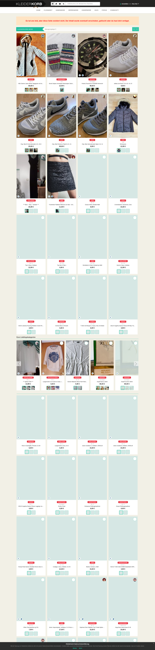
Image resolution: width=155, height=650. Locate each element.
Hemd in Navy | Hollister (28, 229)
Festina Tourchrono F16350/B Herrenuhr (77, 74)
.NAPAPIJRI (102, 542)
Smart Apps (100, 630)
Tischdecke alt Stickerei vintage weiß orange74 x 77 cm (53, 598)
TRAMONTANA (77, 542)
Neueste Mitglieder (54, 628)
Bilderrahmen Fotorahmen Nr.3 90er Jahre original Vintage (127, 598)
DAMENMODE (60, 10)
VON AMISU (102, 122)
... (80, 611)
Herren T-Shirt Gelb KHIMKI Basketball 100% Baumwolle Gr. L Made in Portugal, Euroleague (53, 443)
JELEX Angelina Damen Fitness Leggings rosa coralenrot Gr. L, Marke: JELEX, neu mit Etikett (127, 340)
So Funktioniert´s (101, 628)
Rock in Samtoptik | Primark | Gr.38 (28, 340)
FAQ (98, 626)
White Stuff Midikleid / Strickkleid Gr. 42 (127, 546)
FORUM (104, 10)
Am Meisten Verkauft (54, 626)
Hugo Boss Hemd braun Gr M (28, 494)
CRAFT (53, 490)
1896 (85, 611)
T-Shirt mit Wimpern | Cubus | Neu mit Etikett (102, 229)
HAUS (96, 10)
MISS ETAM (53, 542)
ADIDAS (102, 70)
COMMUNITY (114, 10)
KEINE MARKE (53, 593)
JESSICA (102, 281)
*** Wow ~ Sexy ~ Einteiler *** (102, 126)
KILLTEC (77, 439)
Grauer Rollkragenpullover (77, 391)
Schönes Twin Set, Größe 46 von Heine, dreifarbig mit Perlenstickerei (102, 494)
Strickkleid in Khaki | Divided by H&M (127, 177)
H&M (77, 122)
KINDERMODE (86, 10)
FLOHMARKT (48, 10)
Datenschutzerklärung (87, 628)
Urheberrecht (84, 630)
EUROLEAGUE (53, 439)
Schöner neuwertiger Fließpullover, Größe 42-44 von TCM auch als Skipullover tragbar (77, 494)
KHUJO (28, 70)
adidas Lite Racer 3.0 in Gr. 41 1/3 (102, 74)
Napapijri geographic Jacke (102, 546)
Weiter (75, 648)
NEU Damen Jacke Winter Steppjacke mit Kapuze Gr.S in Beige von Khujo (28, 74)
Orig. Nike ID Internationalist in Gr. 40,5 (127, 74)
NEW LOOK (53, 336)
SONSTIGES (28, 387)
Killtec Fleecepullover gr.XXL (77, 443)
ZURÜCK (62, 611)
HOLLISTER (77, 173)
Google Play (120, 626)
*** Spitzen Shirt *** (53, 285)
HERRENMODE (73, 10)
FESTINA (77, 70)
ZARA (52, 173)
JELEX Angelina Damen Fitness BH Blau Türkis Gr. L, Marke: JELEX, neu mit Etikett (127, 229)
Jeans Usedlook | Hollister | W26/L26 (102, 340)
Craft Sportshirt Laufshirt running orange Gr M (53, 494)
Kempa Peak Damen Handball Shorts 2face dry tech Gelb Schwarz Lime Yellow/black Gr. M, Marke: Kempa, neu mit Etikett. (102, 391)
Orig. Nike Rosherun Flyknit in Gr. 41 (28, 126)
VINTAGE (77, 593)
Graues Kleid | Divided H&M (28, 177)
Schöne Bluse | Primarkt (77, 229)
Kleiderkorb (30, 629)
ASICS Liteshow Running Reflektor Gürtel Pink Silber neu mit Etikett (53, 229)
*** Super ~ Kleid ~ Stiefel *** (28, 285)
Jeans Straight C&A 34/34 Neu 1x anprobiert (28, 546)
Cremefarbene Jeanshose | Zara (52, 177)
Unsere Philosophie (70, 628)
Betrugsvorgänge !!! (50, 29)
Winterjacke (77, 126)
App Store (133, 626)
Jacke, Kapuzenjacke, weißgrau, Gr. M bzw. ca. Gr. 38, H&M (102, 443)
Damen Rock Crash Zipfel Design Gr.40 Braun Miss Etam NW (53, 546)
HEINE (102, 490)
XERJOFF (126, 281)
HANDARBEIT (53, 70)
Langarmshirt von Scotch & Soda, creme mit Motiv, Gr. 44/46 (77, 285)
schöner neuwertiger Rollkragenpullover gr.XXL (28, 598)
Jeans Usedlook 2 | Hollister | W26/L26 (77, 340)
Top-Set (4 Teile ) (102, 177)
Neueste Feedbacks (54, 630)
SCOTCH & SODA (77, 281)
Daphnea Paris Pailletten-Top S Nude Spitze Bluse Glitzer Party (127, 443)
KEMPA (102, 387)
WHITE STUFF (127, 542)
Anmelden (125, 4)
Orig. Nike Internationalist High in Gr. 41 (53, 126)
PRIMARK (77, 225)
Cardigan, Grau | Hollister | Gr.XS (127, 391)
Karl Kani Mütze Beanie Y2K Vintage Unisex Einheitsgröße (127, 494)
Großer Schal (28, 391)
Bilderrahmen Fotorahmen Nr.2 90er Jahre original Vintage (102, 598)
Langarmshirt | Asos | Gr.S (53, 340)
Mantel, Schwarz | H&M (28, 443)
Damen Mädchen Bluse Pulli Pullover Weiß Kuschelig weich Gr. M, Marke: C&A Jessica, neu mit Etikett (102, 285)
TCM (77, 490)
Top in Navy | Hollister (77, 177)
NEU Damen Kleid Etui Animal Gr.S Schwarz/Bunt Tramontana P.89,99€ (77, 546)
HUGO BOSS (28, 490)
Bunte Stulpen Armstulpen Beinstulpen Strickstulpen (53, 74)
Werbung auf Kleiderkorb (71, 630)
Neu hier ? (135, 4)
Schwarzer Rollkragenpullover (53, 391)
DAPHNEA (127, 439)
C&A (28, 542)
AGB (82, 626)
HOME (38, 10)
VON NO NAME (28, 281)
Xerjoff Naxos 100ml (126, 285)
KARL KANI (127, 490)
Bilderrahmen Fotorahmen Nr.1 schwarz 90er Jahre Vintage (77, 598)
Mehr (80, 648)
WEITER (92, 611)
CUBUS (102, 225)
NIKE (127, 70)
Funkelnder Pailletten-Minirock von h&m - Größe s (127, 126)
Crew (50, 632)
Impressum (68, 626)
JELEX (127, 225)
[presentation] (134, 29)
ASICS (53, 225)
